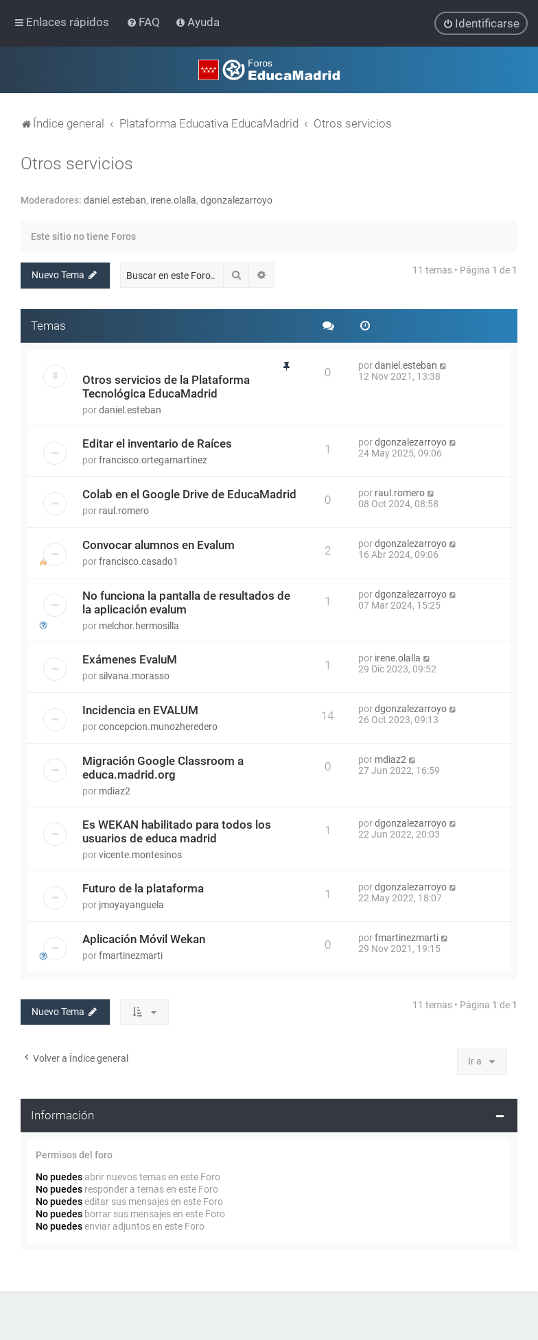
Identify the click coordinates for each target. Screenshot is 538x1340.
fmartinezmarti (131, 954)
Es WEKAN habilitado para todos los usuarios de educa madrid (176, 830)
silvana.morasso (134, 675)
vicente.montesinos (140, 854)
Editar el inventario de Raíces (157, 443)
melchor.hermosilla (139, 625)
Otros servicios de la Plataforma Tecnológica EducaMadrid (166, 386)
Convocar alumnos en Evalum (158, 544)
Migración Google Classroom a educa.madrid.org (163, 767)
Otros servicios (77, 163)
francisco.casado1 (138, 560)
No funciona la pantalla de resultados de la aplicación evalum (186, 602)
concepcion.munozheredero (158, 725)
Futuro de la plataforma (143, 887)
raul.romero (124, 509)
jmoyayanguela (131, 904)
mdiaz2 (114, 790)
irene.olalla (173, 199)
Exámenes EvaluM (129, 659)
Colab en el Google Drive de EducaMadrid (189, 493)
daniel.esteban (115, 199)
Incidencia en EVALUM (140, 709)
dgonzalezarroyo (236, 199)
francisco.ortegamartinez (153, 459)
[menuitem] (144, 22)
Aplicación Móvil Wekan (143, 938)
